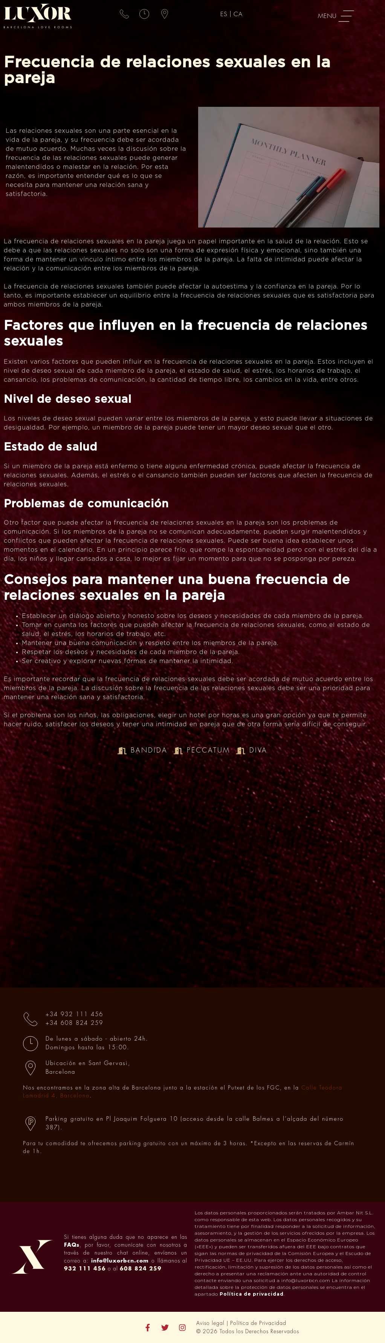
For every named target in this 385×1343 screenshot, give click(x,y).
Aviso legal (210, 1323)
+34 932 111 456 (74, 1014)
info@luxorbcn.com (120, 1260)
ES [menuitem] (224, 14)
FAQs (71, 1244)
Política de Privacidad (258, 1323)
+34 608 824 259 (74, 1023)
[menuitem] (225, 14)
